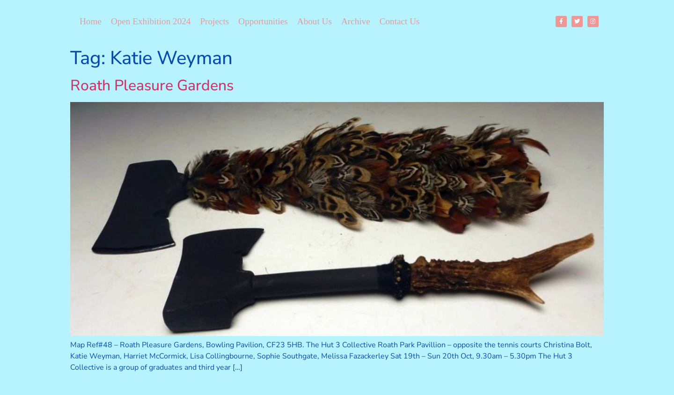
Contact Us (400, 21)
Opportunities (263, 21)
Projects (214, 21)
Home (91, 21)
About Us (314, 21)
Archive (355, 21)
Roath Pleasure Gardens (152, 85)
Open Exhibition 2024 (151, 21)
